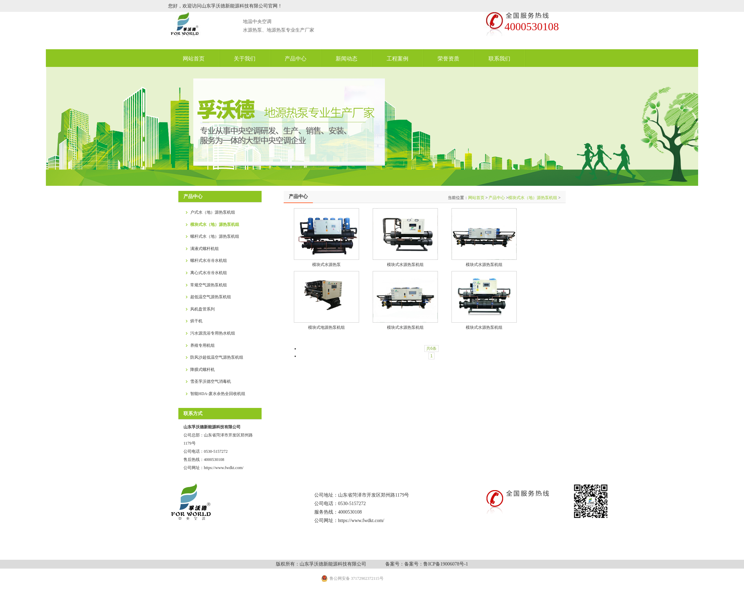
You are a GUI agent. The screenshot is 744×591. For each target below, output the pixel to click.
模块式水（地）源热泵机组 (532, 197)
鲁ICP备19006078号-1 (445, 564)
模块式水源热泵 (326, 264)
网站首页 (476, 197)
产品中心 (497, 197)
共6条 (431, 348)
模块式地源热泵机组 (326, 327)
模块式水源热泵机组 (405, 264)
